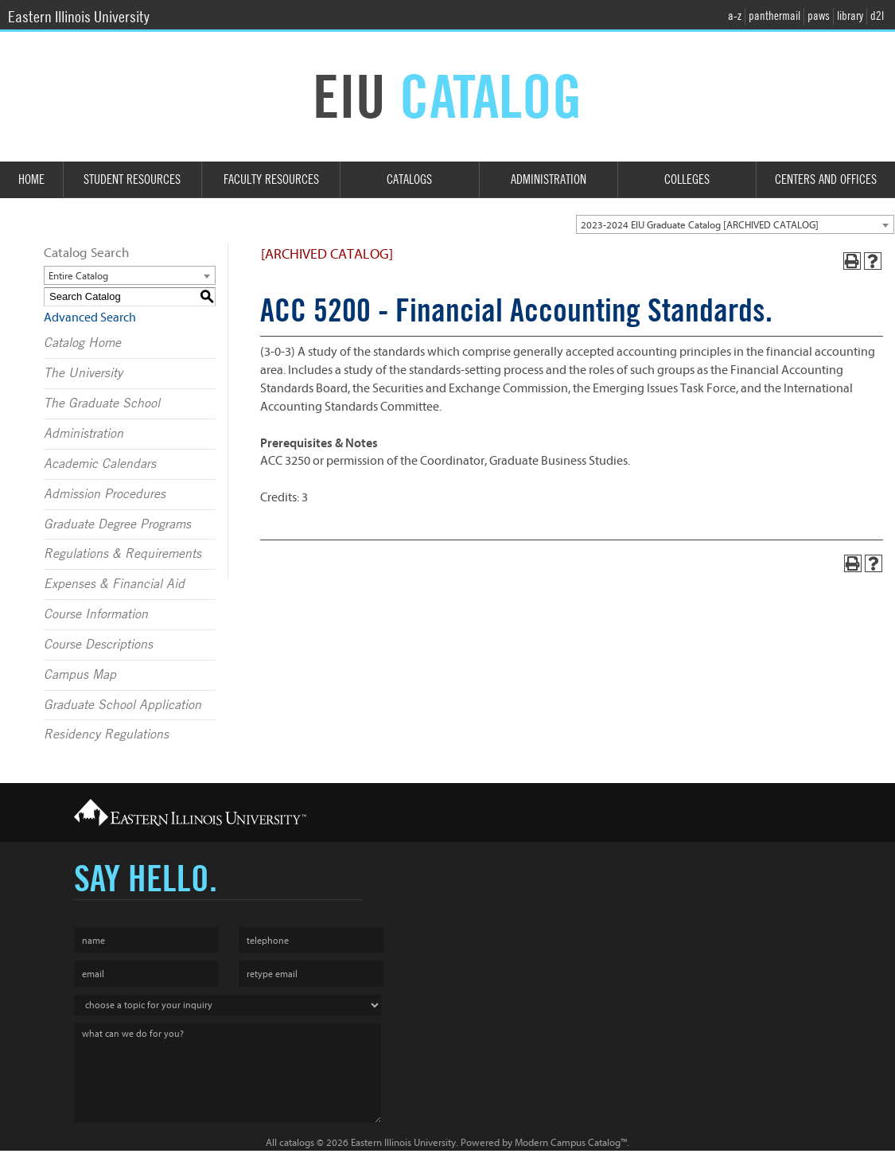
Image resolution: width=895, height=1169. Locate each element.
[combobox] (735, 224)
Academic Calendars (100, 464)
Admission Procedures (104, 494)
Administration (548, 179)
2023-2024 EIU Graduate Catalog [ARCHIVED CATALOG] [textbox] (700, 225)
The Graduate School (102, 403)
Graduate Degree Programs (117, 524)
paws (818, 16)
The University (83, 373)
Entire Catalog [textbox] (78, 276)
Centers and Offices (826, 179)
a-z (734, 16)
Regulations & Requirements (122, 554)
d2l (877, 16)
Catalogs (409, 179)
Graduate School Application (122, 705)
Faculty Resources (271, 179)
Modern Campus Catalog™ (571, 1142)
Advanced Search (90, 317)
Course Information (96, 614)
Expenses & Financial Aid (114, 584)
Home (31, 179)
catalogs (296, 1142)
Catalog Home (82, 343)
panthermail (774, 16)
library (850, 16)
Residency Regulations (106, 734)
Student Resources (132, 179)
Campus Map (80, 675)
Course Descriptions (98, 645)
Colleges (687, 179)
